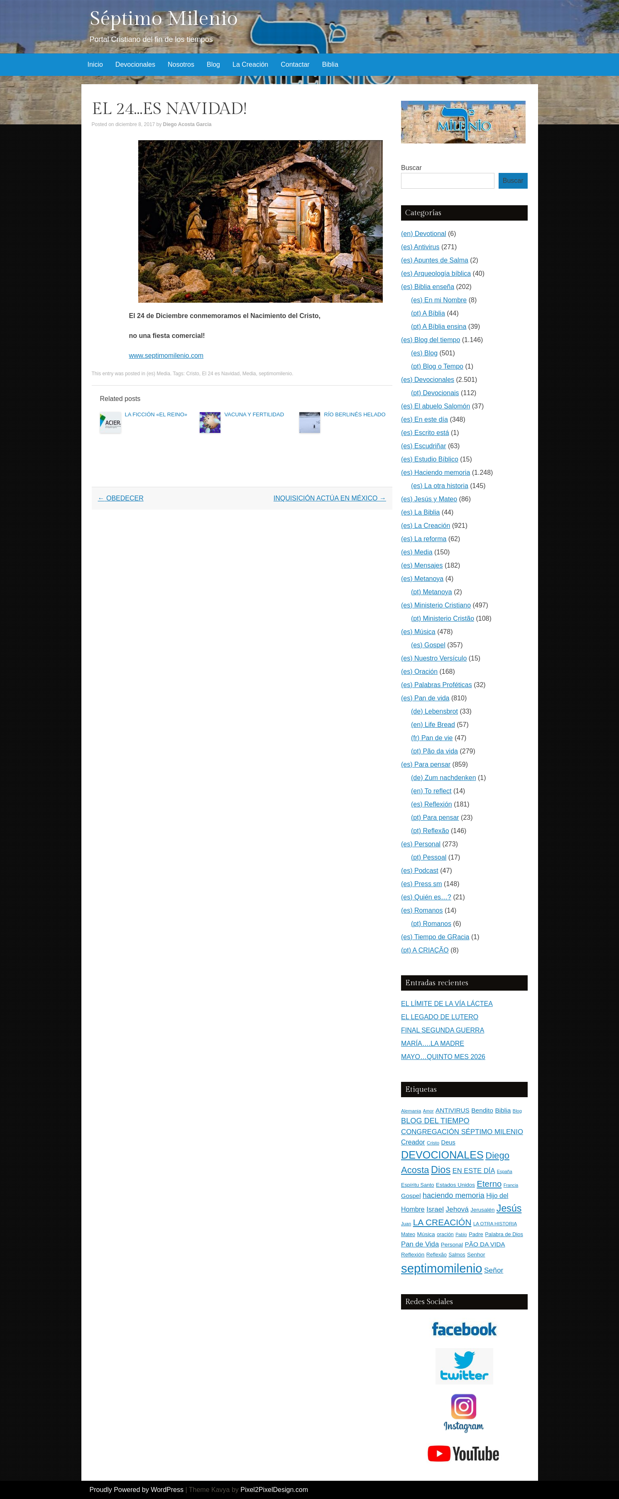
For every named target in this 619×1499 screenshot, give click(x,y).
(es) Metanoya (422, 578)
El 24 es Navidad (221, 374)
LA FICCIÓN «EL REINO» (156, 414)
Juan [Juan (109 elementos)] (406, 1223)
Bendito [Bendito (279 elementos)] (482, 1110)
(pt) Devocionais (435, 392)
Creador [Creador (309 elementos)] (413, 1142)
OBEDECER (121, 498)
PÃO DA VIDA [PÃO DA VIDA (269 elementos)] (485, 1244)
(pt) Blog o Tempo (437, 366)
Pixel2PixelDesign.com (274, 1489)
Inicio (95, 64)
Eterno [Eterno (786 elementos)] (489, 1183)
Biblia (330, 64)
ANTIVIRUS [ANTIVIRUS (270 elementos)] (453, 1110)
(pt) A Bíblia (428, 313)
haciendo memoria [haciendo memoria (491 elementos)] (453, 1195)
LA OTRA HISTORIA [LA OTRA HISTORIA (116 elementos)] (495, 1223)
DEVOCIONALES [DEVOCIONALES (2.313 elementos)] (442, 1155)
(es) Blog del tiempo (430, 339)
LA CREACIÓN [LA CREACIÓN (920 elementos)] (442, 1222)
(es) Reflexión (431, 804)
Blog (213, 64)
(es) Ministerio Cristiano (436, 605)
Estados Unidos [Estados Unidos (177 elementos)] (455, 1185)
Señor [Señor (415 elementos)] (493, 1270)
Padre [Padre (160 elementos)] (476, 1234)
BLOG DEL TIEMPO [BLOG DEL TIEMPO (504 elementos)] (435, 1121)
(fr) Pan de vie (432, 737)
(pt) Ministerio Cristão (442, 618)
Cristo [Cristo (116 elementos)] (433, 1142)
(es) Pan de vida (425, 698)
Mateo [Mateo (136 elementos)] (408, 1234)
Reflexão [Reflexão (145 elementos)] (436, 1255)
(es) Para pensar (425, 764)
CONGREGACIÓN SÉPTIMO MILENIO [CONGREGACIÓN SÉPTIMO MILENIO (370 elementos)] (462, 1132)
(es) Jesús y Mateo (429, 499)
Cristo (192, 374)
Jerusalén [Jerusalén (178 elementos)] (482, 1210)
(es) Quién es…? (426, 897)
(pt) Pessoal (428, 857)
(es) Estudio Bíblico (429, 459)
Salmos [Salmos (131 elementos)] (456, 1255)
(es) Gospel (428, 645)
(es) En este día (424, 419)
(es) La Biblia (420, 512)
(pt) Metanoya (431, 591)
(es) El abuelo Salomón (435, 406)
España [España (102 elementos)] (504, 1171)
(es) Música (418, 631)
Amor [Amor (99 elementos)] (428, 1110)
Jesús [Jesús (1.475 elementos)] (509, 1208)
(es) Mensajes (422, 565)
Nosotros (181, 64)
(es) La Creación (425, 525)
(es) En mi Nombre (439, 300)
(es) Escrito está (425, 432)
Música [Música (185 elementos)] (426, 1234)
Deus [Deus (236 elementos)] (448, 1142)
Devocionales (135, 64)
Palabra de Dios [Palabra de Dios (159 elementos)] (504, 1234)
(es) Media (158, 374)
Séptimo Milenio (164, 19)
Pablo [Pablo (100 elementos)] (461, 1234)
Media (249, 374)
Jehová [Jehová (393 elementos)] (457, 1209)
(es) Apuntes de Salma (434, 260)
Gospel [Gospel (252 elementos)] (411, 1195)
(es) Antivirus (420, 246)
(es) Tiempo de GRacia (435, 936)
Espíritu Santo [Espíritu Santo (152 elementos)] (417, 1185)
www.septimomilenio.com (166, 355)
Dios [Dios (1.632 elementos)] (440, 1169)
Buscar (411, 167)
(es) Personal (420, 844)
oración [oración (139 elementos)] (445, 1234)
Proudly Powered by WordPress (136, 1489)
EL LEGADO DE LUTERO (439, 1016)
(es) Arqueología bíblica (436, 273)
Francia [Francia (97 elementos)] (511, 1185)
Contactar (295, 64)
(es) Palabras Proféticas (436, 684)
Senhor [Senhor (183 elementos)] (476, 1254)
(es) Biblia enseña (427, 286)
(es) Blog (424, 353)
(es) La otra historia (439, 485)
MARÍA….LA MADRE (432, 1043)
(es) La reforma (423, 538)
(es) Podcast (419, 870)
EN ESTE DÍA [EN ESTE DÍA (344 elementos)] (474, 1170)
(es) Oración (419, 671)
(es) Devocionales (427, 379)
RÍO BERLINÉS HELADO (355, 414)
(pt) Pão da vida (434, 751)
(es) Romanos (422, 910)
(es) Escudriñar (423, 445)
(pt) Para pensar (435, 817)
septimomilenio (275, 374)
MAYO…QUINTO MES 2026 (443, 1056)
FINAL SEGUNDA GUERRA (442, 1030)
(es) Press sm (421, 883)
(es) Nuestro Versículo (434, 658)
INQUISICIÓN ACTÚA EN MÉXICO (330, 498)
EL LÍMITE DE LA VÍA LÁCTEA (447, 1003)
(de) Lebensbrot (434, 711)
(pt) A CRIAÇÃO (425, 950)
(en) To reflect (431, 790)
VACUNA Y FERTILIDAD (254, 414)
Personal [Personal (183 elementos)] (452, 1244)
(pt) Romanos (431, 923)
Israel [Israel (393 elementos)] (435, 1209)
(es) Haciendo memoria (435, 472)
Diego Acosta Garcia (187, 124)
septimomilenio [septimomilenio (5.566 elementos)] (441, 1268)
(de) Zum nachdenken (443, 777)
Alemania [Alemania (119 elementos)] (411, 1110)
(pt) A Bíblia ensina (438, 326)
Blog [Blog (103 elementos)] (517, 1110)
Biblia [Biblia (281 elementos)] (503, 1110)
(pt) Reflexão (430, 830)
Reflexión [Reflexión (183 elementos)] (412, 1254)
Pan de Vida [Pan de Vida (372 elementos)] (420, 1244)
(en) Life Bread (433, 724)
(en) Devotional (423, 233)
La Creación (250, 64)
